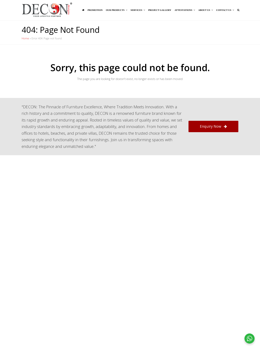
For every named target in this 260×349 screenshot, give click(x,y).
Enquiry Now (213, 126)
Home (25, 38)
